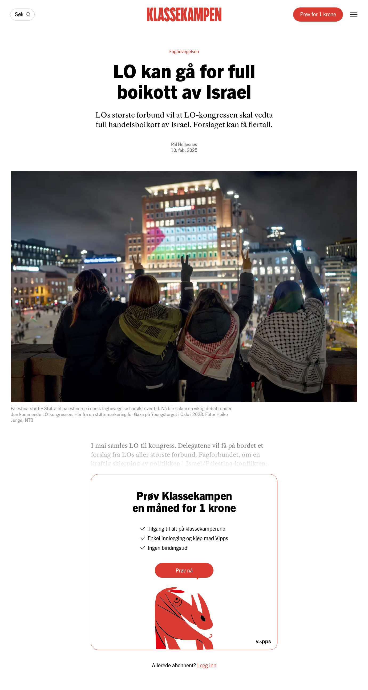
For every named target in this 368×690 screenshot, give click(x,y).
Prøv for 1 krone (318, 14)
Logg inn (206, 665)
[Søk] (22, 15)
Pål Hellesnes (184, 144)
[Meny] (353, 14)
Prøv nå (184, 570)
